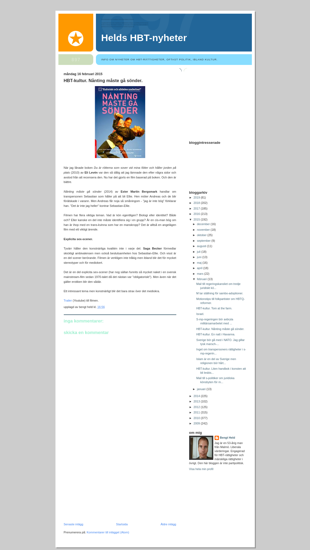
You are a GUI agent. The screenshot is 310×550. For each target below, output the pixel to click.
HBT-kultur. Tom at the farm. (214, 308)
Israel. (200, 314)
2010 (197, 418)
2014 (197, 396)
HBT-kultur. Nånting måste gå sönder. (103, 80)
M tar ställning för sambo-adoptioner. (219, 293)
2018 (197, 202)
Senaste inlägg (73, 524)
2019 (197, 197)
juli (199, 251)
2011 (197, 412)
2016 (197, 213)
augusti (202, 246)
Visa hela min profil (201, 469)
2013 (197, 401)
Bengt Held (227, 437)
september (204, 240)
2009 (197, 423)
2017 (197, 208)
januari (201, 389)
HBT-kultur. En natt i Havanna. (215, 334)
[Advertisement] (104, 485)
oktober (202, 235)
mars (200, 273)
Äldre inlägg (168, 524)
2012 (197, 407)
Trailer (68, 300)
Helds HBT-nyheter (144, 37)
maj (199, 262)
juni (199, 257)
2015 (197, 219)
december (204, 224)
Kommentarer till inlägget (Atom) (108, 532)
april (200, 268)
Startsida (122, 524)
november (204, 229)
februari (202, 279)
